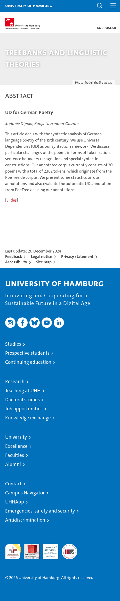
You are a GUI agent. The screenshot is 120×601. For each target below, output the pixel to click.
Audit (29, 546)
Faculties (14, 455)
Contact (13, 483)
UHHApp (14, 502)
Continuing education (28, 362)
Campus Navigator (25, 492)
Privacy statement (77, 256)
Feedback (13, 256)
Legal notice (41, 256)
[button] (99, 6)
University (16, 437)
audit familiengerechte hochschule (13, 551)
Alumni (13, 464)
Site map (44, 262)
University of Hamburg (28, 5)
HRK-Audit (48, 549)
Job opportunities (24, 408)
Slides (11, 200)
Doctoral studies (22, 399)
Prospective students (27, 353)
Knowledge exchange (28, 417)
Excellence (16, 446)
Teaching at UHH (23, 390)
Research (15, 381)
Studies (13, 344)
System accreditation (69, 549)
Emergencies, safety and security (40, 511)
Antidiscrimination (25, 520)
